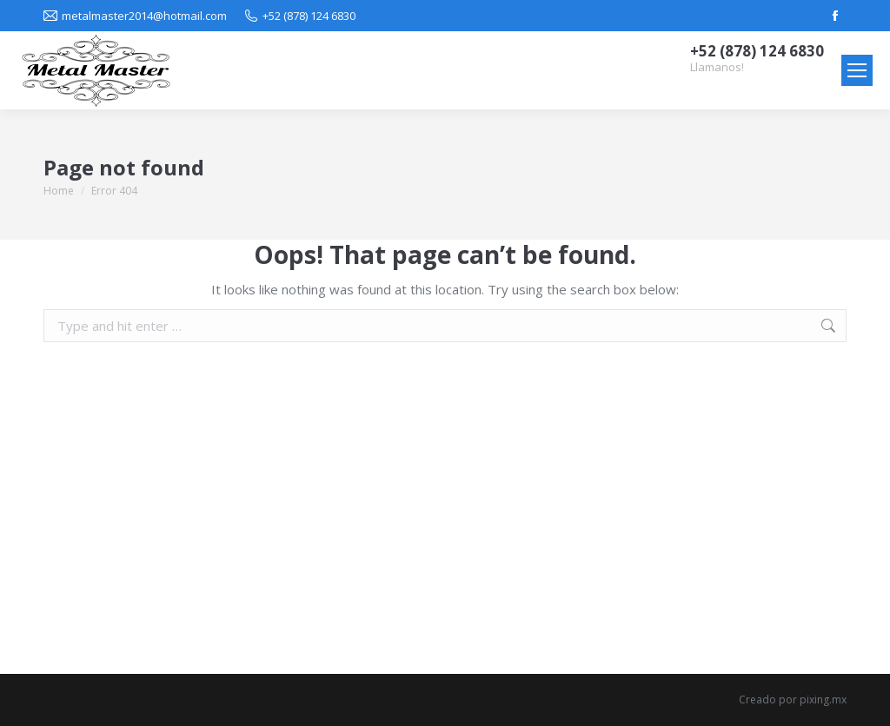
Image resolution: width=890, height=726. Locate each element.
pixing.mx (823, 699)
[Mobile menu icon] (857, 70)
